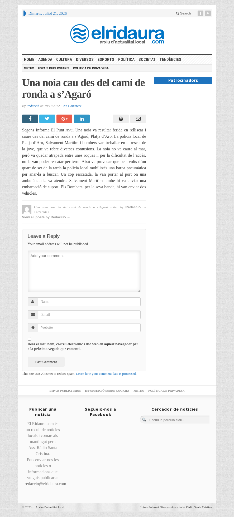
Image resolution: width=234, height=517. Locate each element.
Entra (143, 507)
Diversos (85, 59)
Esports (106, 59)
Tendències (170, 59)
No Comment (72, 106)
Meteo (29, 68)
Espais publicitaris (53, 68)
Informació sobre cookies (107, 390)
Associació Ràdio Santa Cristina (191, 507)
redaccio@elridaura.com (45, 483)
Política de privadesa (91, 68)
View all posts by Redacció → (46, 217)
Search (183, 13)
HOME (29, 59)
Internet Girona (159, 507)
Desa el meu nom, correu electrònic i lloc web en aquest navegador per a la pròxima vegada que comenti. (83, 346)
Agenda (45, 59)
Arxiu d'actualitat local (48, 507)
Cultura (64, 59)
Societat (147, 59)
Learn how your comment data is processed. (106, 374)
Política (126, 59)
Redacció (32, 106)
